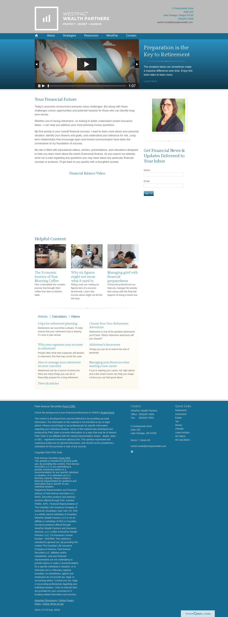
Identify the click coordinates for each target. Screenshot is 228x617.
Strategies (69, 35)
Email (147, 181)
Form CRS (69, 406)
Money (178, 425)
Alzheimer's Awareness (104, 344)
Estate (178, 417)
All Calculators (182, 439)
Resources (91, 35)
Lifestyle (179, 428)
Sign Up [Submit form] (149, 193)
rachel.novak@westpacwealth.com (175, 22)
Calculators (59, 316)
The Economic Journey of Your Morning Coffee (47, 277)
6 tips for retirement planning (57, 323)
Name (147, 170)
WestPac (112, 35)
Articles (43, 316)
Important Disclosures (46, 600)
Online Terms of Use (53, 604)
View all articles (48, 383)
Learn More (150, 81)
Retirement (181, 410)
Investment (181, 414)
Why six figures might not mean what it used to (83, 277)
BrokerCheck (107, 412)
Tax (177, 421)
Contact (131, 35)
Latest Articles (182, 432)
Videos (75, 316)
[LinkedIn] (132, 452)
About (51, 35)
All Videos (180, 436)
